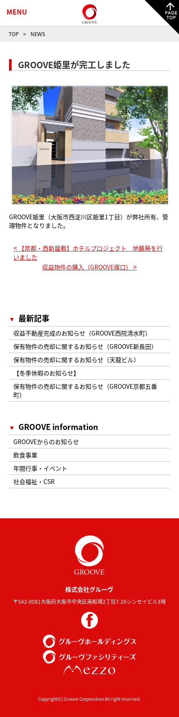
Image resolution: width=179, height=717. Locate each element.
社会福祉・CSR (34, 481)
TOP (14, 34)
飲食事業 (25, 455)
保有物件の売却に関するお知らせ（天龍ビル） (76, 359)
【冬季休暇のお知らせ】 (46, 373)
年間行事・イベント (40, 468)
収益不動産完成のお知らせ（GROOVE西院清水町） (82, 333)
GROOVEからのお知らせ (46, 441)
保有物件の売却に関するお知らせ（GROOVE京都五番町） (85, 390)
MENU (16, 11)
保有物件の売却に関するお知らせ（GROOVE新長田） (85, 346)
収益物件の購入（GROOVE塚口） (89, 267)
